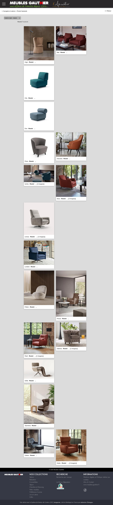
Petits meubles (34, 489)
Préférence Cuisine (36, 492)
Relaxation (33, 479)
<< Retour (108, 11)
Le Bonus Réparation (63, 482)
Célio (31, 497)
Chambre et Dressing (37, 487)
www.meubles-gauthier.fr (91, 484)
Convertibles (34, 482)
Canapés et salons (9, 11)
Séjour (32, 484)
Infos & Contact (88, 482)
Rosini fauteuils (22, 11)
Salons (32, 477)
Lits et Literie (34, 494)
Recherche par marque (64, 477)
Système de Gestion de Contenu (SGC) (45, 502)
